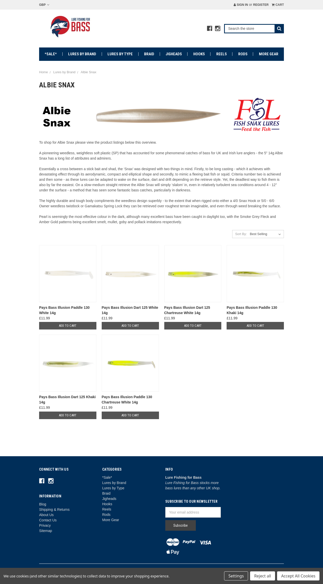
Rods (243, 54)
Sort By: (241, 234)
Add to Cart (67, 325)
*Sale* (51, 54)
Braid (149, 54)
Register (260, 5)
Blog (42, 504)
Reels (221, 54)
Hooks (199, 54)
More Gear (268, 54)
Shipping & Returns (54, 509)
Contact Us (48, 520)
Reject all (262, 576)
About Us (46, 515)
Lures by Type (120, 54)
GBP (44, 5)
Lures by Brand (82, 54)
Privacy (45, 525)
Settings (236, 576)
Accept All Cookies (298, 576)
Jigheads (174, 54)
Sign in (241, 5)
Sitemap (45, 531)
